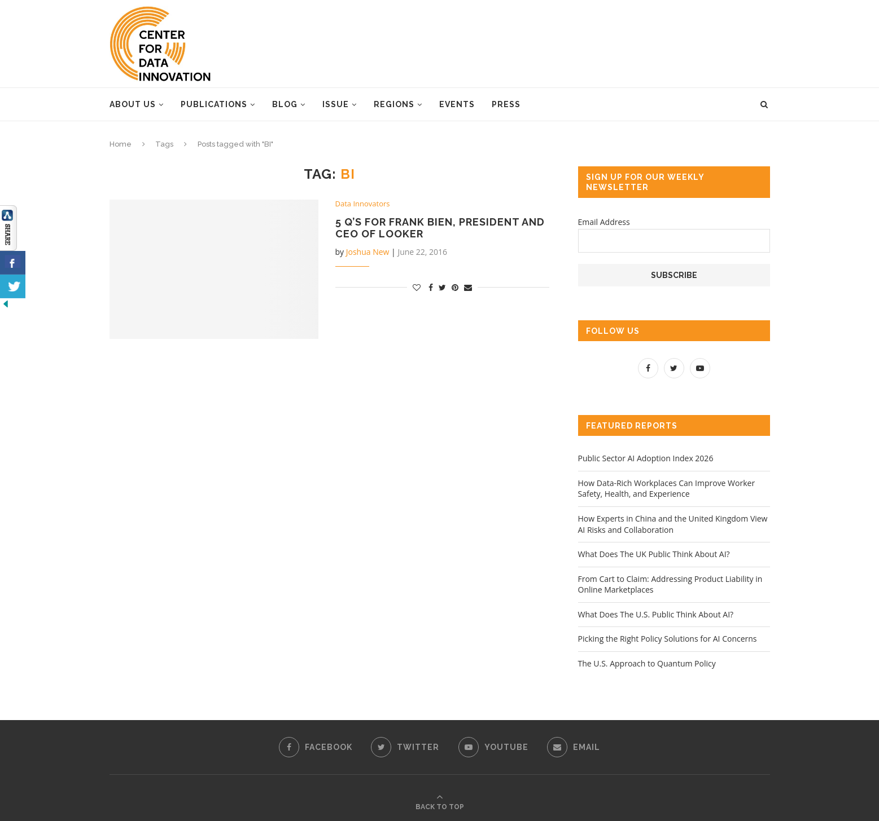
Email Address (604, 222)
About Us (133, 104)
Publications (214, 104)
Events (457, 104)
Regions (394, 104)
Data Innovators (362, 204)
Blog (285, 104)
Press (506, 104)
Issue (335, 104)
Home (121, 144)
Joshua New (368, 251)
